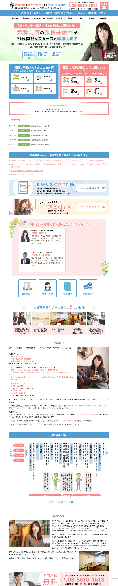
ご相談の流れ (59, 13)
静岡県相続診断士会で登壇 (39, 140)
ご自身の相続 (14, 18)
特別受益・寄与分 (99, 92)
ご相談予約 (50, 54)
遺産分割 (37, 18)
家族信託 (92, 18)
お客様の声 (48, 13)
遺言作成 (25, 78)
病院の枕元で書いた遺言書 (22, 174)
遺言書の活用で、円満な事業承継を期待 (27, 171)
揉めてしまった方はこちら (59, 475)
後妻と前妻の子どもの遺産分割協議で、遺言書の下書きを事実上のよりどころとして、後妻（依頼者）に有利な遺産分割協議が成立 (59, 165)
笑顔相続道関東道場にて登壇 (40, 126)
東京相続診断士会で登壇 (38, 130)
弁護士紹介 (81, 13)
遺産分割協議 (98, 81)
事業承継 (103, 18)
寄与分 (70, 18)
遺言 (81, 18)
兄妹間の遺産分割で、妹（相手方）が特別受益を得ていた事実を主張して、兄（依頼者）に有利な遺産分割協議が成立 (58, 161)
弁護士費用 (94, 565)
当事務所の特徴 (26, 13)
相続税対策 (49, 78)
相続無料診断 (92, 13)
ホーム (14, 13)
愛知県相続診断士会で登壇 (39, 135)
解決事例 (37, 13)
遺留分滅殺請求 (75, 92)
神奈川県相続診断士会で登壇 (40, 144)
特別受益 (59, 18)
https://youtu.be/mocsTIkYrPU (59, 105)
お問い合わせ (94, 574)
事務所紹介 (70, 13)
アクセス (103, 13)
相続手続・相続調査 (76, 81)
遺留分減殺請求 (48, 18)
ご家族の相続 (25, 18)
